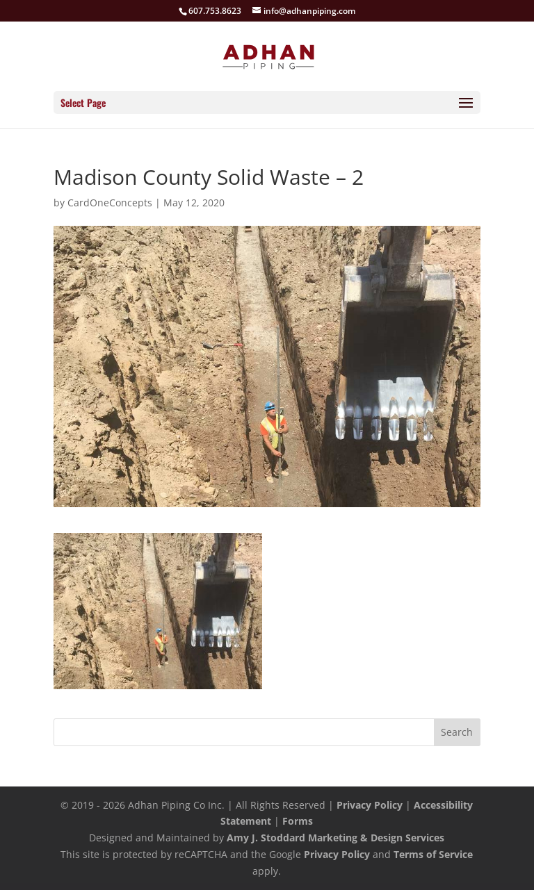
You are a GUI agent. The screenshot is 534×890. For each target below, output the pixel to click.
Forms (297, 820)
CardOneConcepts (109, 202)
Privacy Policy (370, 804)
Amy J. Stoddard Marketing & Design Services (335, 837)
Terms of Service (433, 854)
